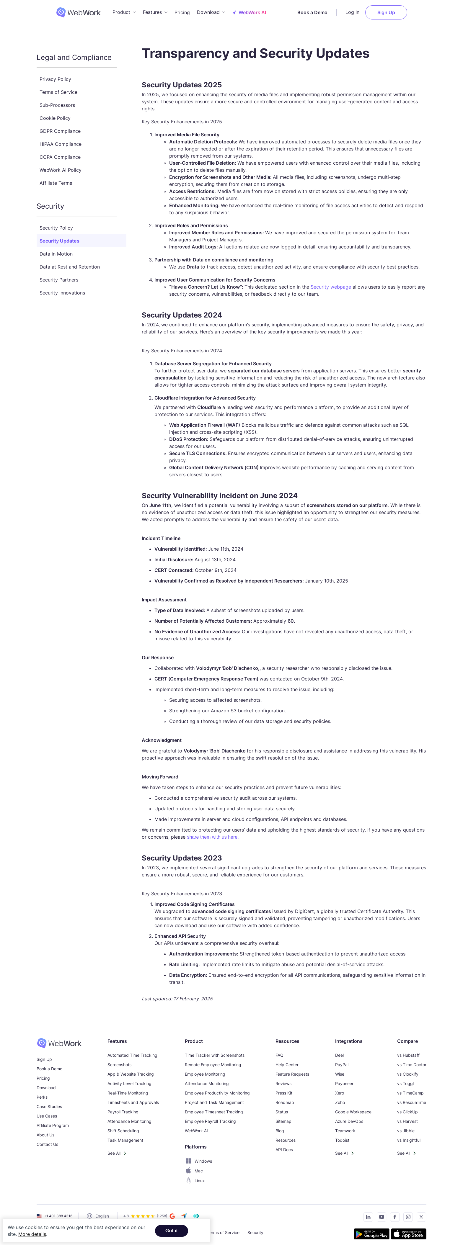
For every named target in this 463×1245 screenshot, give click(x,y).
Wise (339, 1070)
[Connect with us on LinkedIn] (366, 1214)
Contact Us (47, 1140)
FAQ (279, 1051)
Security (255, 1228)
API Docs (284, 1145)
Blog (279, 1126)
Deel (339, 1051)
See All (113, 1149)
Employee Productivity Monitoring (217, 1089)
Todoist (342, 1136)
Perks (42, 1093)
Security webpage (331, 283)
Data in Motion (56, 250)
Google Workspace (353, 1107)
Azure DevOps (349, 1117)
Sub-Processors (57, 101)
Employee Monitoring (205, 1070)
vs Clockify (407, 1070)
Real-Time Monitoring (127, 1089)
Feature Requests (292, 1070)
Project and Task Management (214, 1098)
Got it (171, 1230)
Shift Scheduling (123, 1126)
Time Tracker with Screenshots (214, 1051)
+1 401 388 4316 (58, 1212)
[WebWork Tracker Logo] (59, 10)
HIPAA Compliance (60, 140)
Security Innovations (62, 289)
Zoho (340, 1098)
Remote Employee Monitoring (213, 1060)
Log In (372, 10)
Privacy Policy (55, 75)
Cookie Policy (55, 114)
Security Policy (56, 224)
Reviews (283, 1079)
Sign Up (405, 10)
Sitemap (283, 1117)
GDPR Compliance (60, 127)
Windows (198, 1157)
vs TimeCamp (410, 1089)
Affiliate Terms (56, 179)
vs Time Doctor (411, 1060)
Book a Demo (332, 10)
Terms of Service (58, 88)
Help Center (287, 1060)
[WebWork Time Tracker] (59, 1039)
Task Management (125, 1136)
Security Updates (59, 237)
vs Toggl (405, 1079)
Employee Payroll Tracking (210, 1117)
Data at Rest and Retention (70, 263)
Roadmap (284, 1098)
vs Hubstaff (408, 1051)
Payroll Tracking (122, 1107)
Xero (339, 1089)
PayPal (341, 1060)
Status (281, 1107)
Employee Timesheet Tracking (214, 1107)
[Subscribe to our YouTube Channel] (380, 1214)
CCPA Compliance (60, 153)
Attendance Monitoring (129, 1117)
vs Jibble (406, 1126)
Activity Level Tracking (129, 1079)
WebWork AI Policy (60, 166)
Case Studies (49, 1102)
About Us (45, 1130)
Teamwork (345, 1126)
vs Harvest (407, 1117)
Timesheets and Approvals (133, 1098)
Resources (285, 1136)
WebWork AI (196, 1126)
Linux (195, 1176)
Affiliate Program (53, 1121)
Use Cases (47, 1112)
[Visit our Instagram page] (406, 1214)
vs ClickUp (407, 1107)
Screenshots (119, 1060)
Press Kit (283, 1089)
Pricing (182, 10)
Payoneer (344, 1079)
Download (46, 1083)
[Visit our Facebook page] (393, 1214)
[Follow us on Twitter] (419, 1214)
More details (32, 1234)
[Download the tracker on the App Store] (408, 1231)
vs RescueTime (411, 1098)
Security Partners (59, 276)
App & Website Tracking (130, 1070)
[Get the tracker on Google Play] (371, 1231)
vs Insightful (408, 1136)
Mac (194, 1167)
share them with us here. (213, 833)
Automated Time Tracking (132, 1051)
